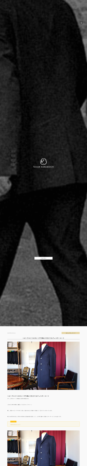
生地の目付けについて (15, 424)
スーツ (73, 333)
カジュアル (68, 333)
